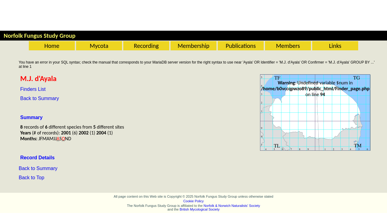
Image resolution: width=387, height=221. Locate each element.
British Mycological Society (200, 209)
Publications (241, 45)
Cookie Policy (193, 201)
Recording (146, 45)
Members (288, 45)
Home (51, 45)
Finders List (33, 89)
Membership (193, 45)
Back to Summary (39, 98)
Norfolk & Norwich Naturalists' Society (232, 205)
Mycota (99, 45)
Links (335, 45)
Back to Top (31, 177)
